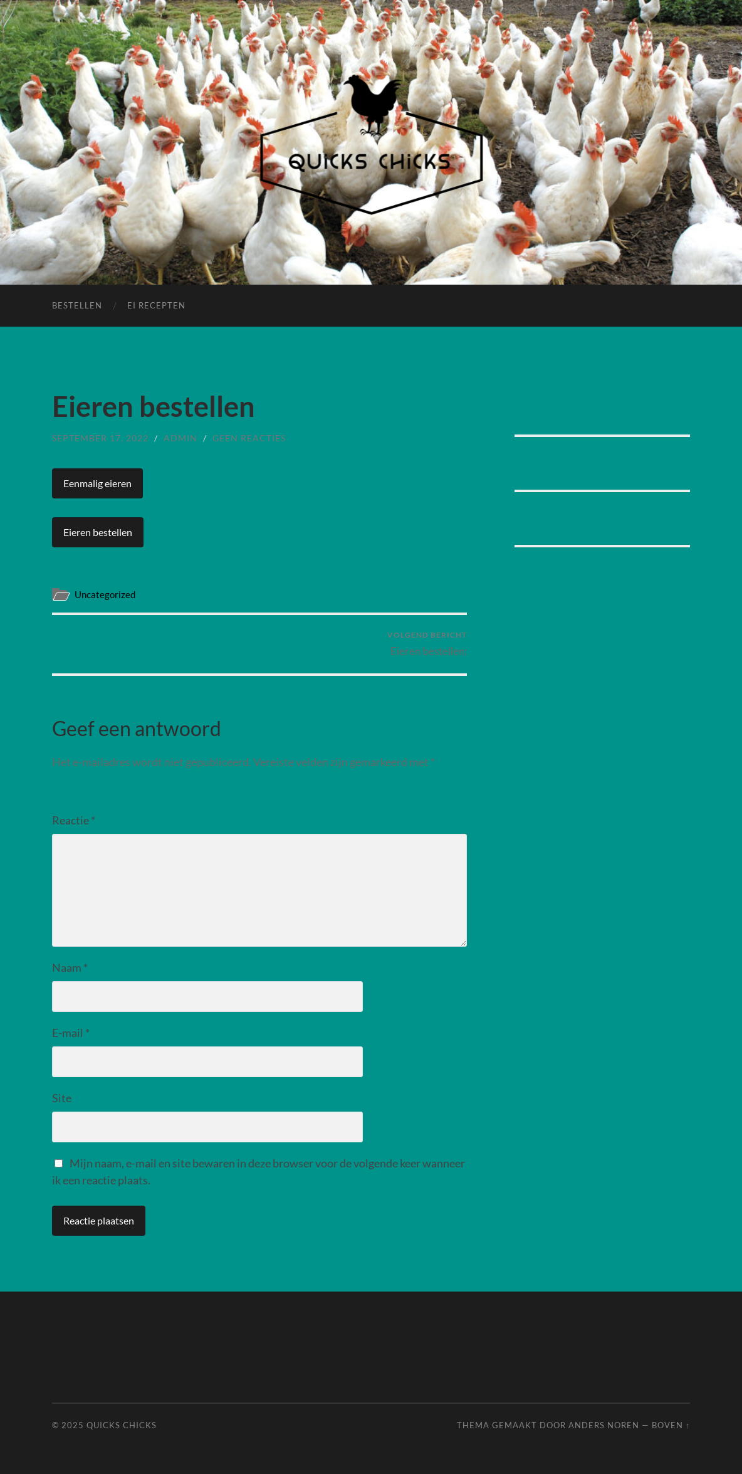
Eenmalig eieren (97, 483)
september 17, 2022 (100, 438)
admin (180, 438)
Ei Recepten (156, 305)
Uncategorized (105, 594)
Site (61, 1098)
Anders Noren (603, 1425)
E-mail (71, 1033)
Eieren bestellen (97, 532)
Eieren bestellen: (427, 643)
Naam (70, 967)
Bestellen (77, 305)
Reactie (73, 820)
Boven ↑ (671, 1425)
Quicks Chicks (121, 1425)
